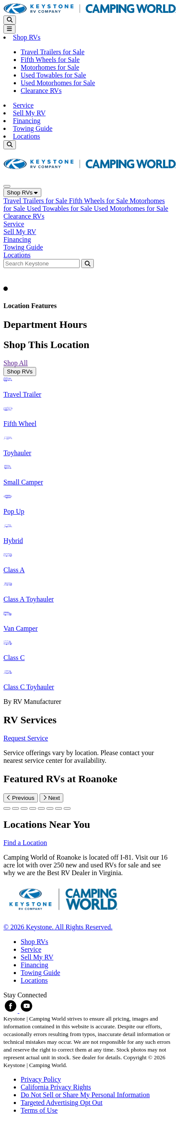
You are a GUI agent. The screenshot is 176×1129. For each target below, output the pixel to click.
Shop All (15, 363)
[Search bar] (42, 263)
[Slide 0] (6, 808)
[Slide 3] (32, 808)
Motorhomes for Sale (50, 67)
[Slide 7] (67, 808)
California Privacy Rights (56, 1087)
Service (23, 105)
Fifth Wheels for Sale (50, 59)
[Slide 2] (24, 808)
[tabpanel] (88, 541)
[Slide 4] (41, 808)
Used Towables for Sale (53, 75)
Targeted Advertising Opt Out (61, 1102)
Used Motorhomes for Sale (58, 82)
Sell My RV (29, 113)
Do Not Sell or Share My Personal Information (85, 1094)
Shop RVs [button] (26, 37)
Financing (26, 120)
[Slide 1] (15, 808)
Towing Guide (32, 128)
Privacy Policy (41, 1079)
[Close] (6, 186)
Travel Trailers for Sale (52, 52)
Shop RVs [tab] (20, 371)
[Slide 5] (49, 808)
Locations (26, 136)
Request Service (25, 738)
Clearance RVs (41, 90)
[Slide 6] (58, 808)
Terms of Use (39, 1110)
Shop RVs (22, 192)
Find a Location (25, 842)
